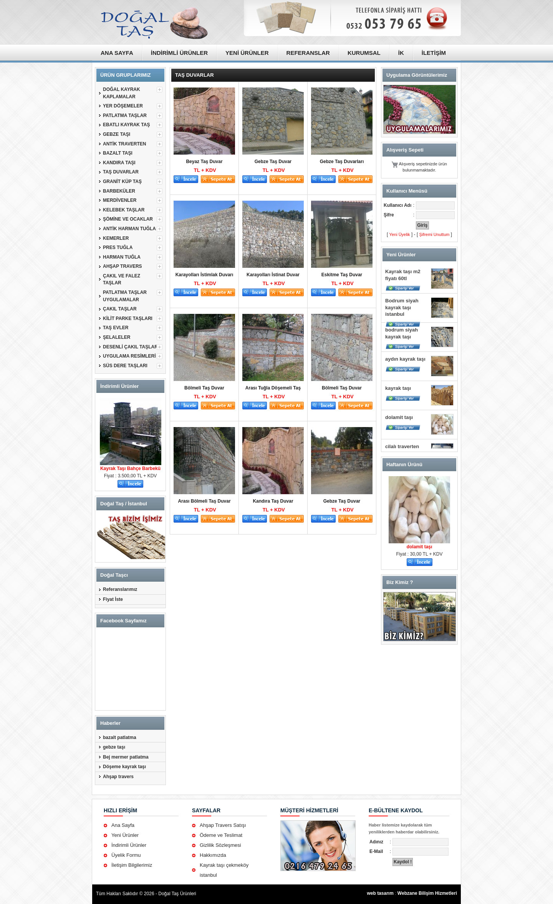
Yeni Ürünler (125, 835)
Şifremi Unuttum (434, 234)
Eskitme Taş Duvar (342, 274)
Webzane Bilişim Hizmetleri (427, 893)
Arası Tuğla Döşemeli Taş (273, 388)
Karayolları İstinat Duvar (273, 274)
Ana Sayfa (122, 825)
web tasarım (380, 893)
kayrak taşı (398, 388)
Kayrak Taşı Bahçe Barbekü (130, 468)
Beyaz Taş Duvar (204, 161)
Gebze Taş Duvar (273, 161)
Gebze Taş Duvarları (342, 161)
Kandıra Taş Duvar (273, 501)
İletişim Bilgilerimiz (131, 865)
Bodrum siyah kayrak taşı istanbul (402, 307)
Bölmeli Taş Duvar (204, 388)
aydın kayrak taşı (405, 359)
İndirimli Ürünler (128, 845)
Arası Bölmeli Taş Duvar (204, 501)
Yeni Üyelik (399, 234)
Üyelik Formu (126, 855)
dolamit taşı (399, 417)
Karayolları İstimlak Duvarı (204, 274)
